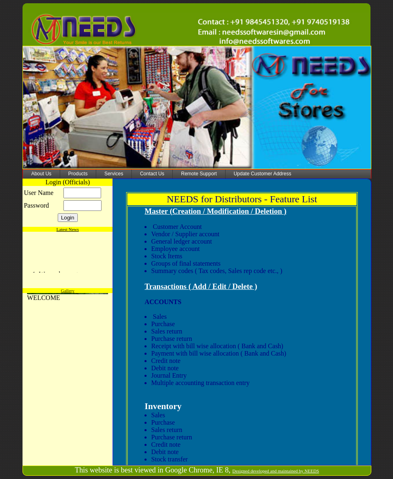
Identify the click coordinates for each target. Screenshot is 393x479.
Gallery (68, 290)
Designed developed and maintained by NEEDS (276, 470)
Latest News (67, 229)
